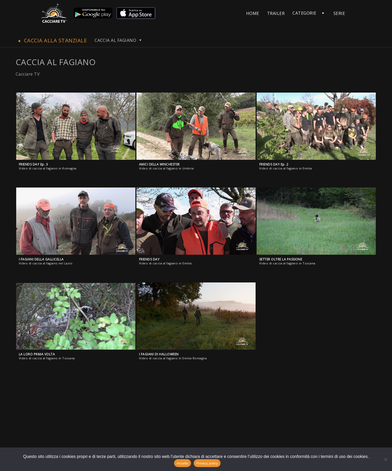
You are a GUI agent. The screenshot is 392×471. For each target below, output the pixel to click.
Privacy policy (207, 463)
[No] (385, 459)
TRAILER (276, 13)
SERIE (339, 13)
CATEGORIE (304, 13)
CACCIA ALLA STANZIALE (51, 40)
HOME (252, 13)
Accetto (182, 463)
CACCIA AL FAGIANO (119, 40)
